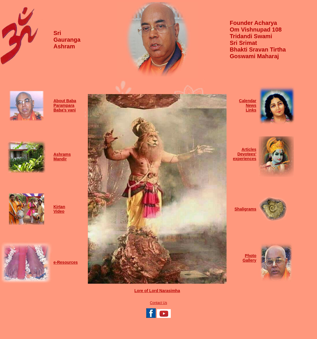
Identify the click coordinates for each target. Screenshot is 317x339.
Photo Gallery (249, 258)
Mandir (60, 159)
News (251, 105)
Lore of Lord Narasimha (157, 290)
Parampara (63, 105)
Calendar (247, 100)
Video (58, 211)
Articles (249, 149)
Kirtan (59, 206)
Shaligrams (245, 209)
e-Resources (65, 262)
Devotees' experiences (244, 156)
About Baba (64, 100)
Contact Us (158, 303)
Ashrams (62, 154)
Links (251, 110)
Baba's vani (64, 110)
